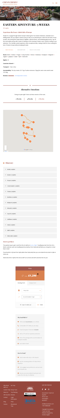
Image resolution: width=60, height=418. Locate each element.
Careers (5, 404)
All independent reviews (21, 75)
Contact (6, 397)
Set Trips (13, 385)
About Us (6, 392)
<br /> (28, 128)
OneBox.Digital (46, 414)
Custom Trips (7, 389)
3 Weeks (18, 99)
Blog (5, 401)
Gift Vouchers (7, 395)
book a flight (34, 245)
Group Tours (14, 389)
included (36, 329)
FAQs (12, 401)
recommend (28, 322)
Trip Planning (14, 392)
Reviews (13, 395)
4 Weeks (30, 99)
